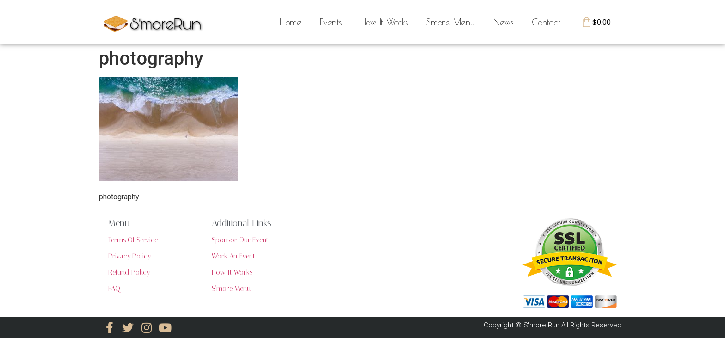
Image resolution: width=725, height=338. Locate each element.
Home (290, 22)
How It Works (384, 22)
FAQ (114, 288)
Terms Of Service (133, 240)
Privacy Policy (129, 256)
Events (331, 22)
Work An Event (233, 256)
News (503, 22)
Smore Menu (450, 22)
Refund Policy (129, 272)
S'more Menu (231, 288)
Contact (546, 22)
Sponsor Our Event (240, 240)
